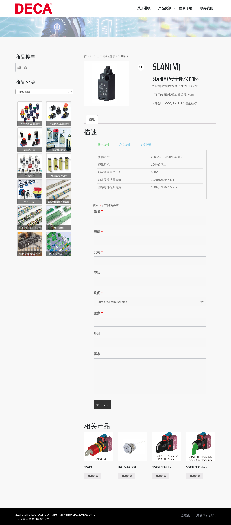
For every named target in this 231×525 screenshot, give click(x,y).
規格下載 (145, 144)
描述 (92, 119)
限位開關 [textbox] (43, 91)
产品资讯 (164, 8)
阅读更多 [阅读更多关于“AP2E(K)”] (92, 476)
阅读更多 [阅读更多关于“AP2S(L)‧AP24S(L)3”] (160, 476)
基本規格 (103, 144)
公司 (98, 252)
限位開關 (109, 56)
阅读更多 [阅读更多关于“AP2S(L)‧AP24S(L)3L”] (195, 476)
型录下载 (185, 8)
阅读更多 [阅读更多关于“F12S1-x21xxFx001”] (126, 476)
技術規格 (124, 144)
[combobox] (44, 91)
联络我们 (206, 8)
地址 (97, 333)
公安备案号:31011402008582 (32, 519)
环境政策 (183, 515)
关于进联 (143, 8)
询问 (98, 293)
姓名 (98, 211)
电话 (97, 272)
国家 (98, 313)
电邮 (98, 232)
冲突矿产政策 (206, 515)
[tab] (92, 119)
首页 (86, 56)
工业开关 (96, 56)
